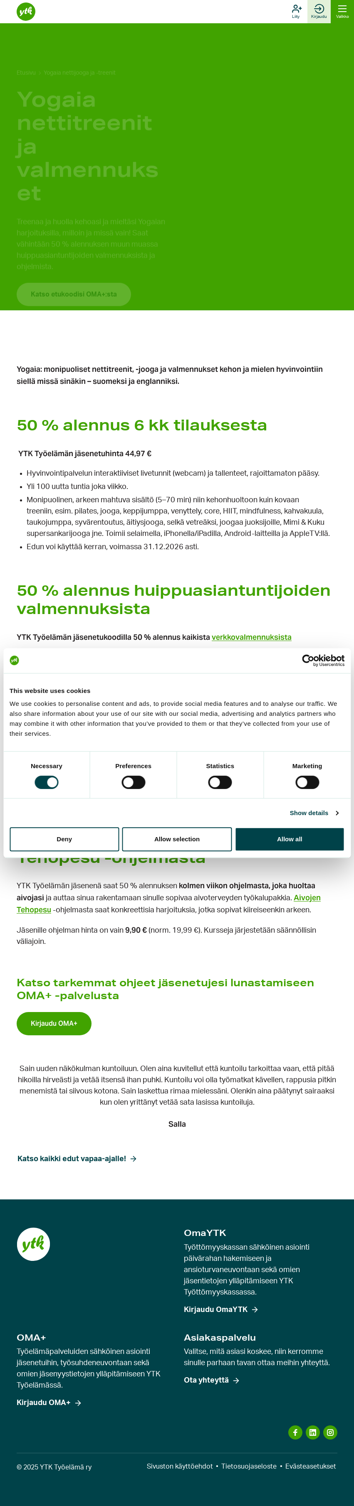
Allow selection (177, 839)
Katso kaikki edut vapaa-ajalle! (71, 1159)
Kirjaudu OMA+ (44, 1403)
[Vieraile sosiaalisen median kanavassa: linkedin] (313, 1432)
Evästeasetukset (310, 1466)
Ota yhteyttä (206, 1380)
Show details (309, 812)
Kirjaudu (319, 11)
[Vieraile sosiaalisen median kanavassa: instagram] (330, 1432)
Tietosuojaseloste (249, 1466)
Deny (64, 839)
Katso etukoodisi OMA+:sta (74, 273)
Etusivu (26, 52)
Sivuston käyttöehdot (180, 1466)
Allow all (289, 839)
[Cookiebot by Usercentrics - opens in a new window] (308, 660)
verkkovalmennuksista (252, 637)
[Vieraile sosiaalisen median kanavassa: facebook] (295, 1432)
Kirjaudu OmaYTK (216, 1310)
